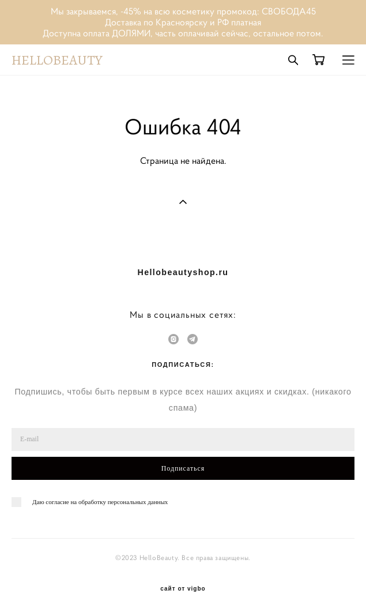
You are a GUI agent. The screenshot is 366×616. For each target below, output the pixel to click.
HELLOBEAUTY (57, 60)
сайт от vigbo (182, 589)
